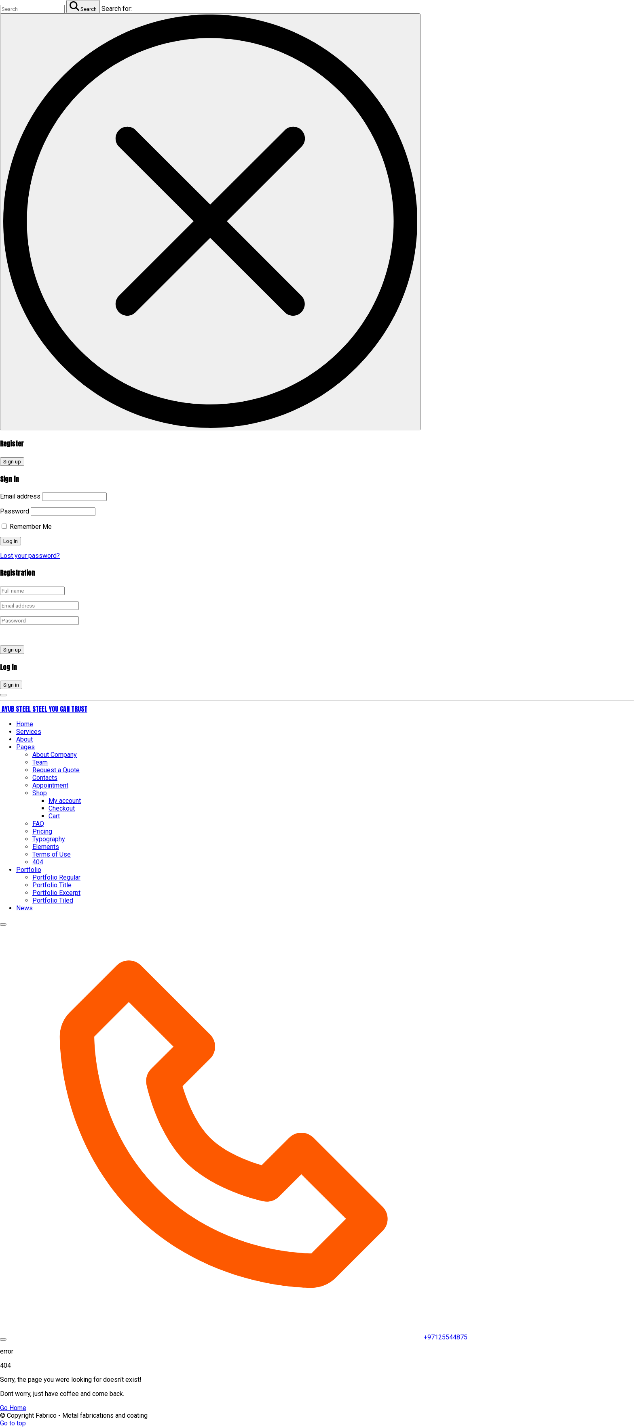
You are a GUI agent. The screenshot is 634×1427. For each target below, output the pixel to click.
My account (65, 801)
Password (14, 511)
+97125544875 (445, 1337)
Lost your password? (30, 555)
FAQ (38, 824)
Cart (54, 816)
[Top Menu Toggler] (3, 1339)
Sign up (12, 462)
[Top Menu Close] (3, 924)
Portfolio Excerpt (56, 893)
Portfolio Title (52, 885)
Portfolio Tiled (52, 900)
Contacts (44, 778)
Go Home (13, 1408)
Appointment (50, 785)
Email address (20, 496)
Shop (39, 793)
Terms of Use (51, 854)
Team (40, 762)
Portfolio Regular (56, 877)
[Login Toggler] (3, 695)
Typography (48, 839)
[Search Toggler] (210, 221)
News (24, 908)
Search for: (116, 9)
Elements (45, 847)
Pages (25, 747)
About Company (54, 755)
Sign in (11, 685)
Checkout (62, 808)
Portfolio (28, 870)
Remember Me (27, 526)
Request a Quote (56, 770)
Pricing (42, 831)
